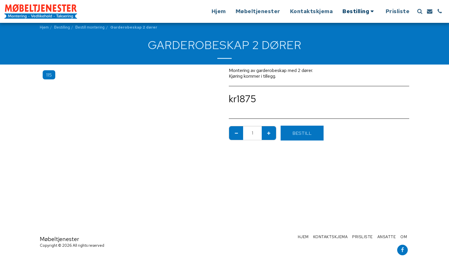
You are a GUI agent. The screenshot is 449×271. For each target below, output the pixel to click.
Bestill (302, 133)
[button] (419, 11)
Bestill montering (90, 27)
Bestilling (62, 27)
